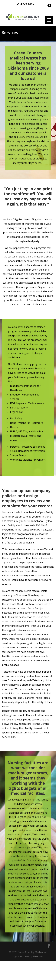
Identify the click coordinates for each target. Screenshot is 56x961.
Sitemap (38, 956)
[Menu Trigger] (49, 20)
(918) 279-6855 (25, 4)
